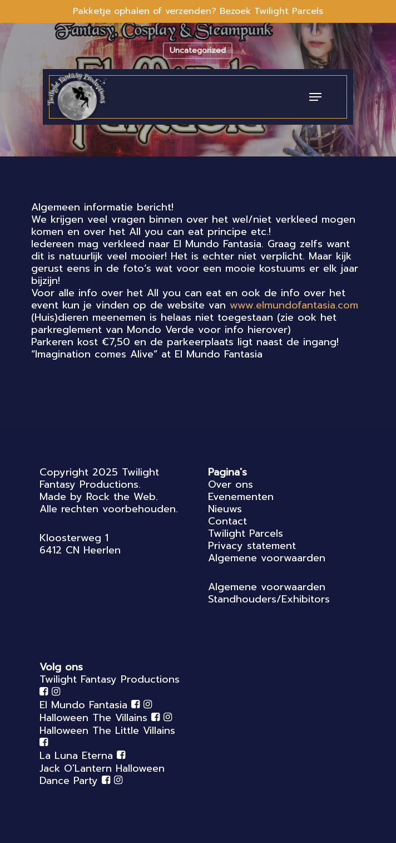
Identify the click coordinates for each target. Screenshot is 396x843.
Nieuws (225, 509)
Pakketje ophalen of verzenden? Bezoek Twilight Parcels (198, 11)
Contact (227, 521)
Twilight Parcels (245, 533)
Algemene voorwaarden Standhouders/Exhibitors (269, 593)
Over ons (230, 484)
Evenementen (241, 496)
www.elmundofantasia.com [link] (294, 305)
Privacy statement (252, 545)
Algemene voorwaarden (266, 558)
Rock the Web (121, 496)
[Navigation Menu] (315, 96)
